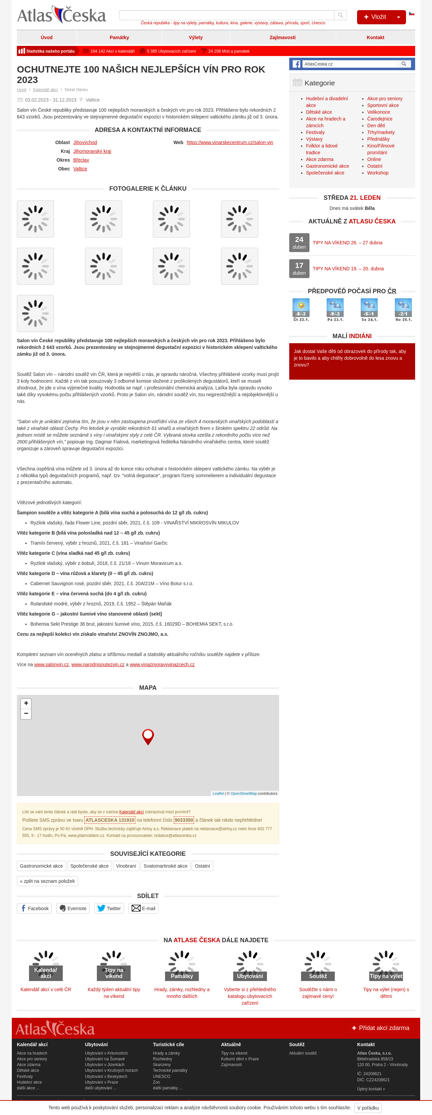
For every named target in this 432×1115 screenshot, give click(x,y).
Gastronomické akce (41, 866)
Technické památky (170, 1070)
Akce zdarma (320, 159)
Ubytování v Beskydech (106, 1076)
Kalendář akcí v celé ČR (46, 989)
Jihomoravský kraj (92, 151)
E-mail (144, 908)
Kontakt (375, 37)
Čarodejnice (380, 118)
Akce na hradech (32, 1053)
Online (374, 159)
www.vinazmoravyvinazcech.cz (162, 664)
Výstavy (314, 139)
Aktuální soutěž (303, 1053)
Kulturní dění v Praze (240, 1059)
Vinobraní (126, 866)
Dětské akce (319, 112)
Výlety (195, 37)
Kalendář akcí (45, 89)
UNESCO (161, 1076)
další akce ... (28, 1088)
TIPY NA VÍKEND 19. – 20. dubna (348, 268)
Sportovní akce (383, 105)
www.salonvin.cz (51, 664)
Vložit (384, 17)
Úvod (47, 37)
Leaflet (218, 793)
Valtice (80, 168)
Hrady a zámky (166, 1053)
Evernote (72, 908)
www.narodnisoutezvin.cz (98, 664)
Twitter (109, 908)
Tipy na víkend (234, 1053)
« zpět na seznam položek (47, 881)
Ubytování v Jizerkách (105, 1064)
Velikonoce (378, 112)
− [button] (26, 714)
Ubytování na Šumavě (105, 1059)
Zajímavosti (283, 37)
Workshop (377, 172)
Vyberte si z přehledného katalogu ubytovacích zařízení (250, 996)
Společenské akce (90, 866)
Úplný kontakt (369, 1089)
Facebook (34, 908)
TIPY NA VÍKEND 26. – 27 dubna (348, 242)
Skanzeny (162, 1064)
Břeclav (81, 160)
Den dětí (376, 125)
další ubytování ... (101, 1088)
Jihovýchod (85, 142)
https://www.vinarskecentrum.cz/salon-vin (230, 142)
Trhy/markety (381, 132)
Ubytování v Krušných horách (111, 1070)
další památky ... (167, 1088)
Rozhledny (162, 1059)
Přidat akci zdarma (380, 1028)
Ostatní (202, 866)
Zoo (156, 1082)
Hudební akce (29, 1082)
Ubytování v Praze (101, 1082)
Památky (119, 37)
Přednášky (378, 139)
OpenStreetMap (244, 793)
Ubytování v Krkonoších (106, 1053)
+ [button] (26, 704)
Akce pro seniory (384, 98)
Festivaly (315, 132)
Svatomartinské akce (166, 866)
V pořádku (368, 1108)
